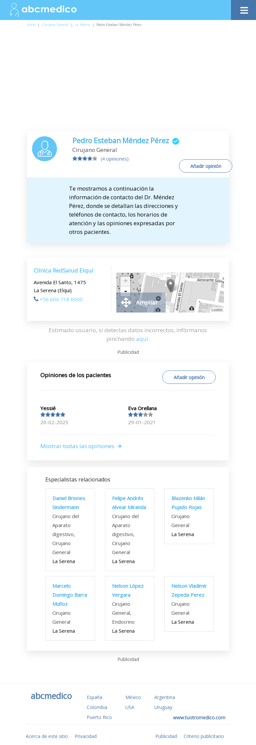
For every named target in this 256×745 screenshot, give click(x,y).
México (133, 697)
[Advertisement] (128, 81)
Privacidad (86, 736)
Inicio (31, 24)
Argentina (164, 697)
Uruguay (163, 707)
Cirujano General (55, 24)
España (94, 697)
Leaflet (216, 310)
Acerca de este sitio (47, 736)
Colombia (97, 707)
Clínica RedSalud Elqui (63, 270)
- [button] (125, 292)
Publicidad (166, 736)
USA (129, 707)
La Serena (82, 24)
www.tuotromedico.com (199, 717)
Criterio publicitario (204, 736)
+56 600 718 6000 (58, 299)
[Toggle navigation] (243, 8)
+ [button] (125, 282)
